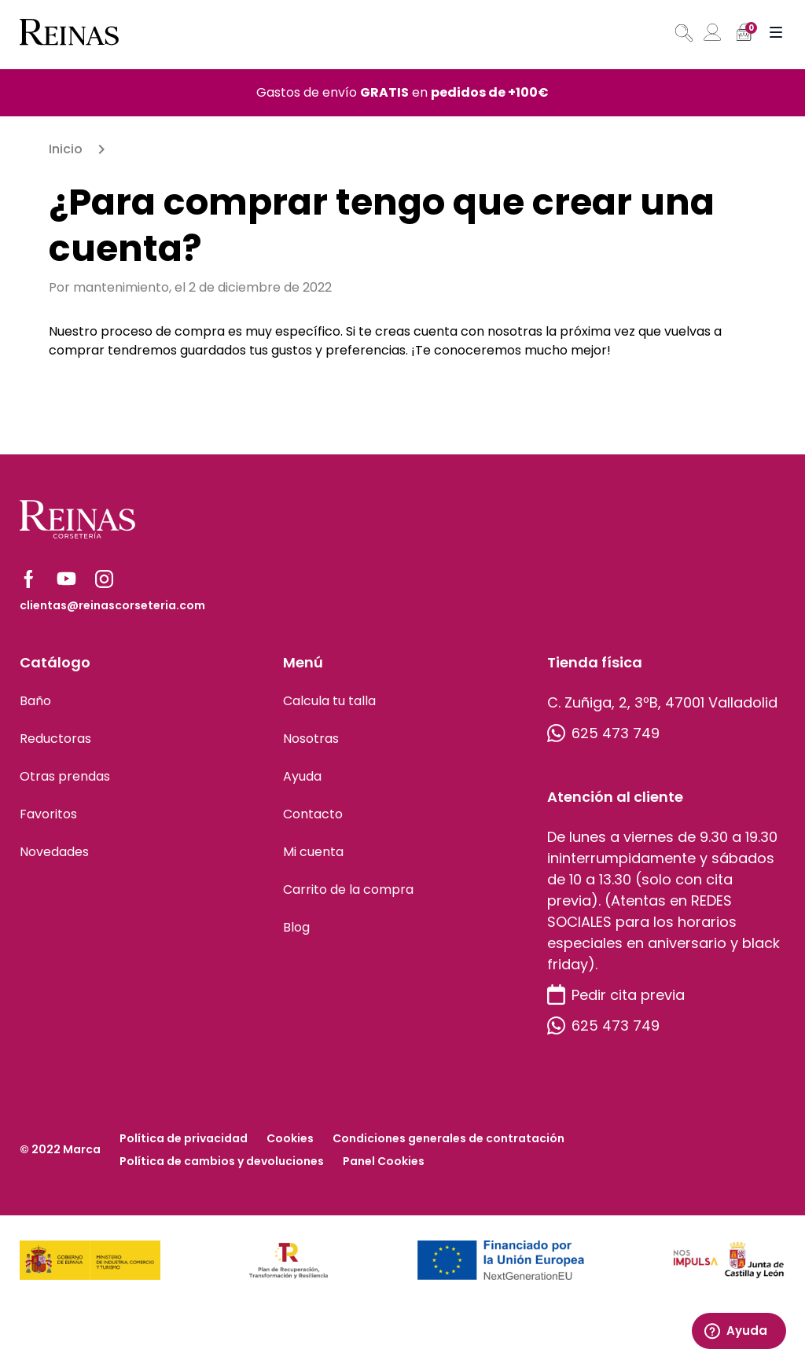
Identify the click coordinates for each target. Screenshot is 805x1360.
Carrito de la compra (348, 889)
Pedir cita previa (616, 994)
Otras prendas (65, 776)
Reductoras (55, 739)
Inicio (66, 149)
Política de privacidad (183, 1138)
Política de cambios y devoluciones (221, 1161)
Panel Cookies (384, 1161)
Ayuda (302, 776)
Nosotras (311, 739)
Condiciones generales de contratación (448, 1138)
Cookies (290, 1138)
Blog (296, 927)
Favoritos (48, 814)
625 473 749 (603, 733)
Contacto (313, 814)
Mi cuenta (313, 852)
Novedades (54, 852)
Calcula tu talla (329, 701)
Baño (35, 701)
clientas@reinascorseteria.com (112, 605)
